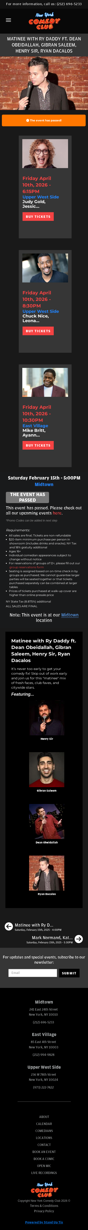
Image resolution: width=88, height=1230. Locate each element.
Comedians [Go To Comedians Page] (44, 1131)
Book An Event (44, 1152)
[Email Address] (32, 973)
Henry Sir (47, 739)
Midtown (70, 615)
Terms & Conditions (44, 1206)
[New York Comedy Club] (44, 21)
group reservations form (26, 567)
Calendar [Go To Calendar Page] (44, 1124)
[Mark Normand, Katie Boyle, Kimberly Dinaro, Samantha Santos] (55, 939)
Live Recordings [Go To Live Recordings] (44, 1173)
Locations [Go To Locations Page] (44, 1138)
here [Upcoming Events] (57, 513)
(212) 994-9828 (43, 1055)
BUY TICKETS (38, 217)
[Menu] (8, 20)
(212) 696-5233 (69, 4)
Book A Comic (44, 1159)
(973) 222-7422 (43, 1087)
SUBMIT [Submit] (69, 973)
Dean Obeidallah (47, 842)
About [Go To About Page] (44, 1117)
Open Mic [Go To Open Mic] (44, 1166)
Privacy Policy (44, 1211)
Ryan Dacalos (47, 894)
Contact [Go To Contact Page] (44, 1145)
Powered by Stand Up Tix (44, 1222)
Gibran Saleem (47, 791)
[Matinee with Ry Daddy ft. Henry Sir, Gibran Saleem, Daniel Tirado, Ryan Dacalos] (33, 927)
